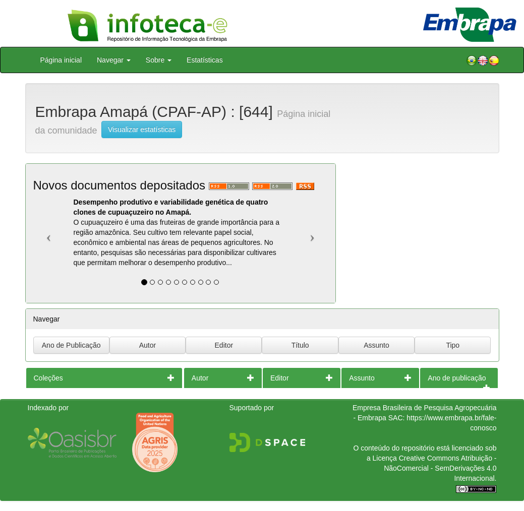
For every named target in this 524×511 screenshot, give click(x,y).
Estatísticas (205, 60)
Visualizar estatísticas (142, 129)
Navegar (114, 60)
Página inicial (61, 60)
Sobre (158, 60)
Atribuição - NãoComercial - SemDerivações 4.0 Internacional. (440, 468)
